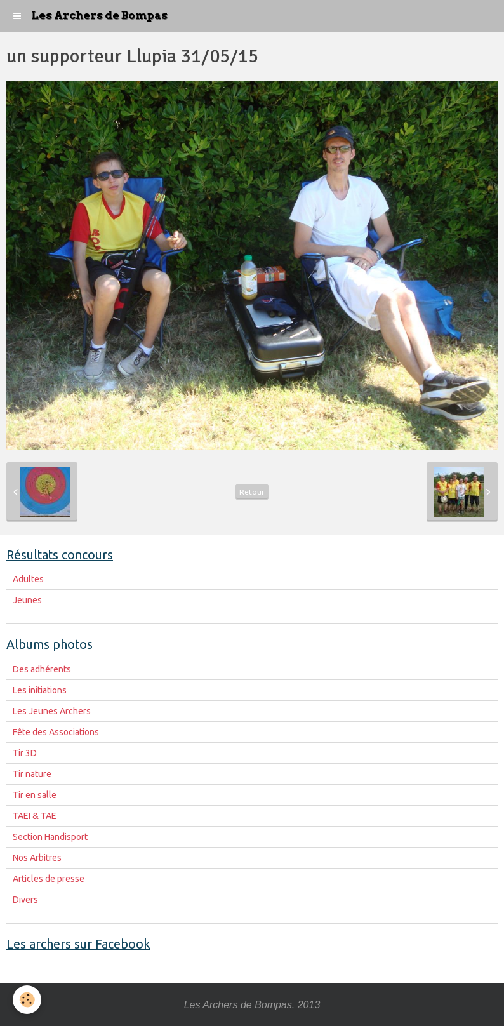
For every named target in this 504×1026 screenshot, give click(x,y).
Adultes (28, 579)
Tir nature (32, 774)
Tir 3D (25, 753)
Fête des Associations (56, 732)
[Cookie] (27, 999)
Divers (25, 900)
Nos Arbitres (37, 858)
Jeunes (27, 600)
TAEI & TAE (34, 816)
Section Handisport (50, 837)
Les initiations (40, 690)
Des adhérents (42, 669)
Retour (252, 492)
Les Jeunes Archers (52, 711)
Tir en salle (34, 795)
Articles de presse (48, 879)
